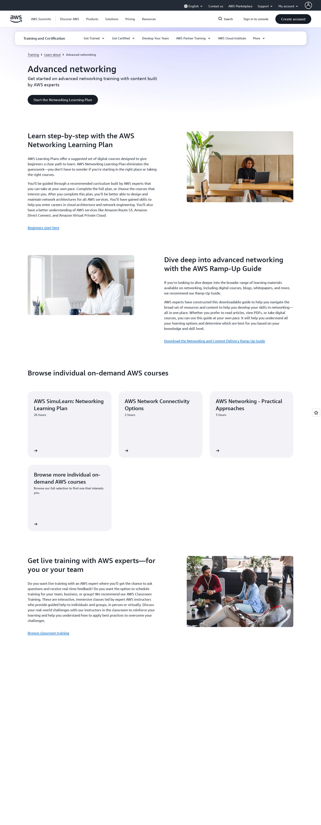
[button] (69, 19)
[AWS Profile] (308, 5)
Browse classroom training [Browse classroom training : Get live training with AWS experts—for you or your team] (48, 633)
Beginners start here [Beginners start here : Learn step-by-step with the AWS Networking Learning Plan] (43, 227)
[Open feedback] (316, 413)
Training (33, 54)
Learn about (52, 54)
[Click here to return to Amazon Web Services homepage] (16, 21)
